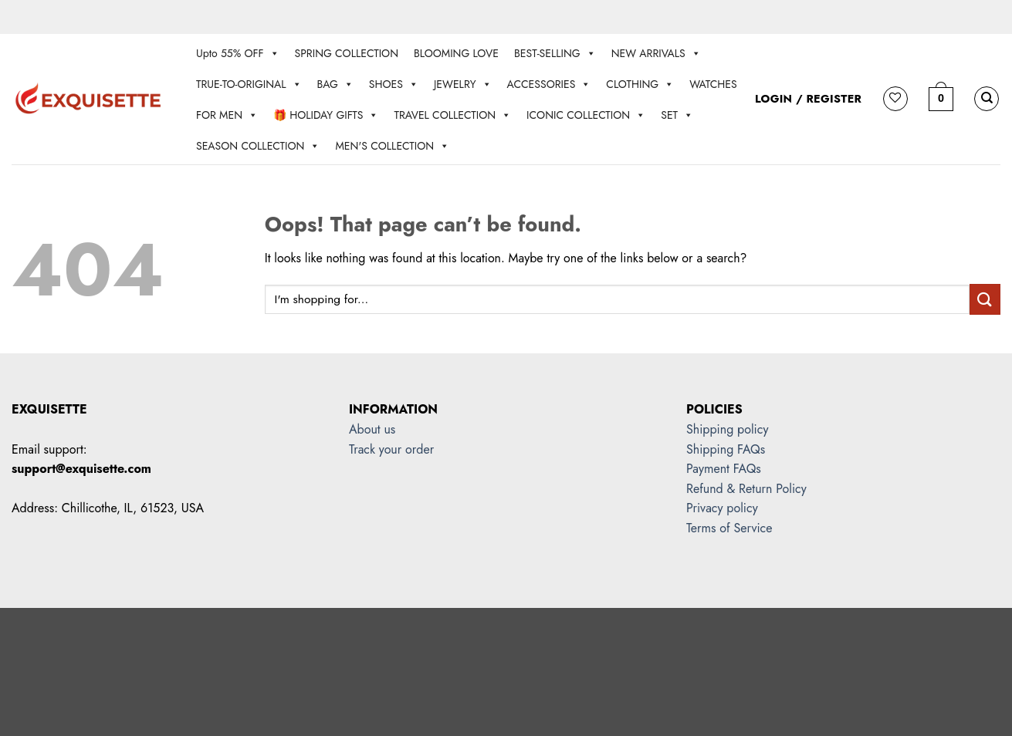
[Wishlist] (895, 98)
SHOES (393, 84)
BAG (335, 84)
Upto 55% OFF (237, 53)
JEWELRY (463, 84)
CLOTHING (640, 84)
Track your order (391, 449)
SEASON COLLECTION (258, 145)
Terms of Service (729, 528)
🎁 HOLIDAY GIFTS (325, 115)
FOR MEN (227, 115)
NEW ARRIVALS (656, 53)
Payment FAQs (723, 469)
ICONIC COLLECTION (585, 115)
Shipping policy (727, 429)
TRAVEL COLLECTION (452, 115)
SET (677, 115)
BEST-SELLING (555, 53)
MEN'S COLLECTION (392, 145)
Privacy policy (722, 508)
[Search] (986, 98)
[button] (941, 99)
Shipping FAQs (725, 449)
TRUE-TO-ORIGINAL (249, 84)
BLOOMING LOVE (456, 53)
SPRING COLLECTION (346, 53)
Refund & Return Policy (746, 489)
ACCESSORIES (549, 84)
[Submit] (985, 299)
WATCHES (713, 84)
